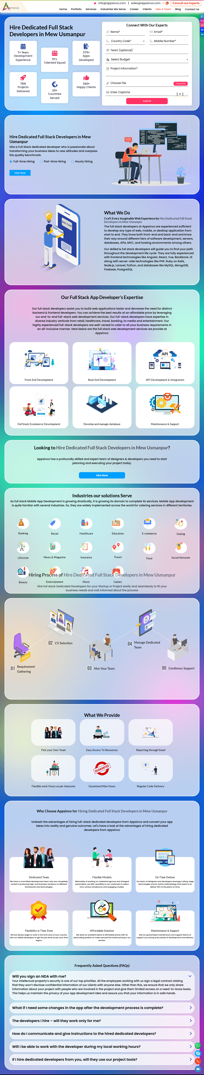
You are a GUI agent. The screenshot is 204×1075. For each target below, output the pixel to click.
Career (134, 9)
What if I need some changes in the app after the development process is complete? (87, 1007)
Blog (178, 9)
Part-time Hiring (55, 161)
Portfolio (76, 9)
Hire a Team (163, 9)
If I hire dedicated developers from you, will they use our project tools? (74, 1059)
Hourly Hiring (84, 161)
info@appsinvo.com (112, 3)
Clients (147, 9)
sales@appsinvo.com (146, 3)
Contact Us (192, 9)
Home (63, 9)
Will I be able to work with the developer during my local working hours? (76, 1046)
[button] (198, 1069)
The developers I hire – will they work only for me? (56, 1020)
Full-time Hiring (24, 161)
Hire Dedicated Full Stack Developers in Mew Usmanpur (112, 447)
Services (91, 9)
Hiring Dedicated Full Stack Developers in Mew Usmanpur (122, 811)
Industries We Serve (113, 9)
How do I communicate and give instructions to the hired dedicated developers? (84, 1033)
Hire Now (20, 173)
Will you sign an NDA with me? (39, 976)
